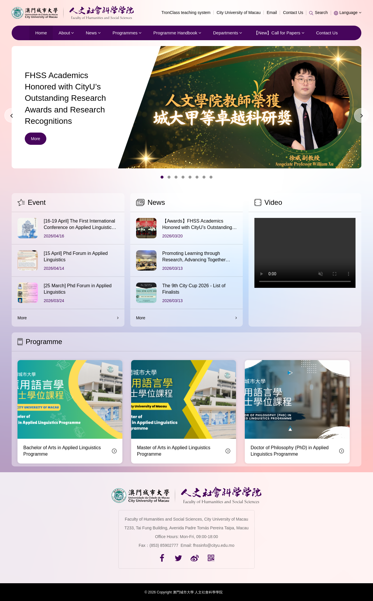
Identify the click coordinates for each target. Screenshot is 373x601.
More (35, 138)
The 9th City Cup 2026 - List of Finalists (194, 289)
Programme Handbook (177, 32)
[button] (162, 177)
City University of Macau (239, 12)
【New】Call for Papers (279, 32)
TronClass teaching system (185, 12)
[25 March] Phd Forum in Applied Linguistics (78, 289)
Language (347, 12)
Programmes (127, 32)
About (66, 32)
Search (318, 12)
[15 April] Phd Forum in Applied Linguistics (76, 256)
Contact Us (293, 12)
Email (272, 12)
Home (41, 32)
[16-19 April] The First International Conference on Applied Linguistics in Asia (79, 224)
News (93, 32)
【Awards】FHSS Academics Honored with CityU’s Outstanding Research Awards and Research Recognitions (197, 224)
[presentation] (11, 115)
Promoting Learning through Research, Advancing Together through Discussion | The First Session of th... (194, 257)
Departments (227, 32)
